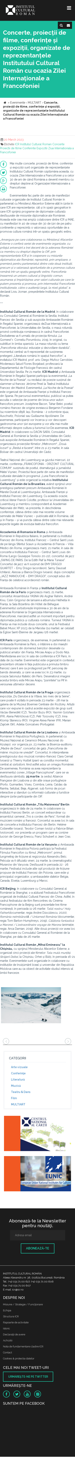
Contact (7, 1352)
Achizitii (7, 1340)
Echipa (7, 1310)
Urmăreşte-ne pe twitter (28, 1376)
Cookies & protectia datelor (18, 1358)
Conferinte (29, 148)
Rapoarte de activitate (16, 1322)
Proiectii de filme (11, 148)
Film (14, 1098)
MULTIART (18, 1104)
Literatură (18, 1079)
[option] (31, 1005)
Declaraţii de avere (14, 1334)
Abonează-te (37, 1248)
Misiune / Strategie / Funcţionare (23, 1304)
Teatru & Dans (20, 1092)
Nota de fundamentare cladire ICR (23, 1346)
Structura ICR (11, 1316)
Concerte (58, 144)
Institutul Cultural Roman (36, 144)
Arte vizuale (19, 1067)
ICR (17, 144)
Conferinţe (18, 1073)
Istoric (6, 1328)
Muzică (16, 1085)
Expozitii (42, 148)
